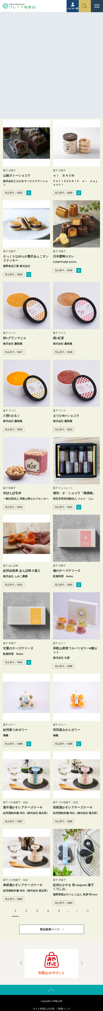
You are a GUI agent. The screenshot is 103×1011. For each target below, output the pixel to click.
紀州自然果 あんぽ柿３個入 (21, 570)
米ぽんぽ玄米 (12, 493)
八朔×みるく (11, 415)
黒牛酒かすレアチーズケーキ (22, 807)
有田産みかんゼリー (66, 729)
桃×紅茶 (58, 338)
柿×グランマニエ (14, 338)
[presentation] (21, 963)
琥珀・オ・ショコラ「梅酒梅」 (74, 493)
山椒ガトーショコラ (16, 175)
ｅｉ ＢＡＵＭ (63, 175)
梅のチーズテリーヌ (66, 570)
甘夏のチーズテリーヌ (18, 648)
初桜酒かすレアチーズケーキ (72, 807)
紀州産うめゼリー (15, 729)
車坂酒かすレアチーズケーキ (22, 885)
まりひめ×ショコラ (66, 415)
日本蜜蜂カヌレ (63, 256)
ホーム (47, 29)
